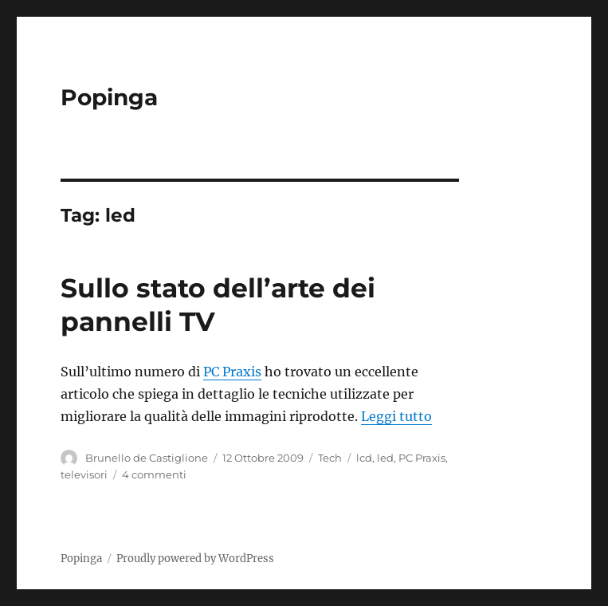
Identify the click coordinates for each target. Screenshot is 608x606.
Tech (330, 457)
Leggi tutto (396, 416)
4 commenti (154, 474)
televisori (84, 474)
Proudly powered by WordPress (195, 558)
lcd (364, 457)
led (385, 457)
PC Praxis (232, 372)
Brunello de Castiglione (146, 457)
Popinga (109, 97)
